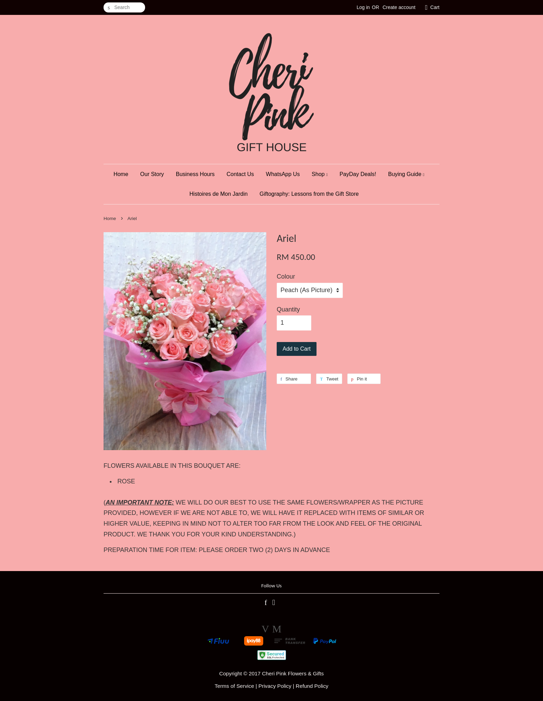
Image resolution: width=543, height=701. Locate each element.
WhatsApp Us (283, 174)
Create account (399, 7)
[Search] (124, 7)
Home (121, 174)
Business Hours (195, 174)
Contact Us (240, 174)
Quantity (288, 309)
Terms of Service (234, 686)
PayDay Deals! (357, 174)
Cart (434, 7)
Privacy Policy (274, 686)
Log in (363, 7)
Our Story (152, 174)
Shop (320, 174)
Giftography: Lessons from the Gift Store (309, 194)
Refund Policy (312, 686)
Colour (286, 276)
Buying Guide (406, 174)
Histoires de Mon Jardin (218, 194)
